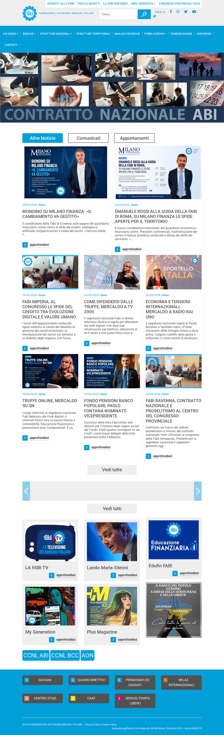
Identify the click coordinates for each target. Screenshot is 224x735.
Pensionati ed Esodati (133, 682)
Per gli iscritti (89, 3)
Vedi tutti (112, 508)
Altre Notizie (43, 138)
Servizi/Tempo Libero (133, 700)
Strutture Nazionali (55, 33)
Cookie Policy (109, 724)
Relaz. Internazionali (178, 682)
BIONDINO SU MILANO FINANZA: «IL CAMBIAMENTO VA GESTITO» (57, 214)
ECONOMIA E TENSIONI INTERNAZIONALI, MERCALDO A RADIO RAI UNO (169, 309)
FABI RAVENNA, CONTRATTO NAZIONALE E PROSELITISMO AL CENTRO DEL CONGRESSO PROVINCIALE (173, 411)
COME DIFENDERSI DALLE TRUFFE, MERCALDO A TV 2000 (108, 306)
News (42, 204)
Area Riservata (142, 3)
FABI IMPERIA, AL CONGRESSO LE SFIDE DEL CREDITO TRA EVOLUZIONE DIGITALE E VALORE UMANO (49, 309)
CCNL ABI (36, 655)
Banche (28, 33)
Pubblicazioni (154, 33)
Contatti (11, 45)
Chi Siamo (9, 33)
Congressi (204, 33)
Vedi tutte (112, 469)
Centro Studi (40, 698)
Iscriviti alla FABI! (60, 3)
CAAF (83, 698)
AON (87, 655)
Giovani (37, 680)
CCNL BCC (65, 655)
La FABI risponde (115, 3)
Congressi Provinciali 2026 (179, 3)
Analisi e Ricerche (127, 33)
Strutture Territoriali (93, 33)
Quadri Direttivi (88, 680)
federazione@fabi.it (122, 728)
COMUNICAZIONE (181, 33)
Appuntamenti (134, 138)
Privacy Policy (92, 724)
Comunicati (88, 138)
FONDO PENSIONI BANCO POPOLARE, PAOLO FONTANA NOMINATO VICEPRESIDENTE (108, 408)
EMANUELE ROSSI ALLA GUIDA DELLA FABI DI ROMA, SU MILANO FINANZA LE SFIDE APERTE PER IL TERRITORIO (156, 216)
